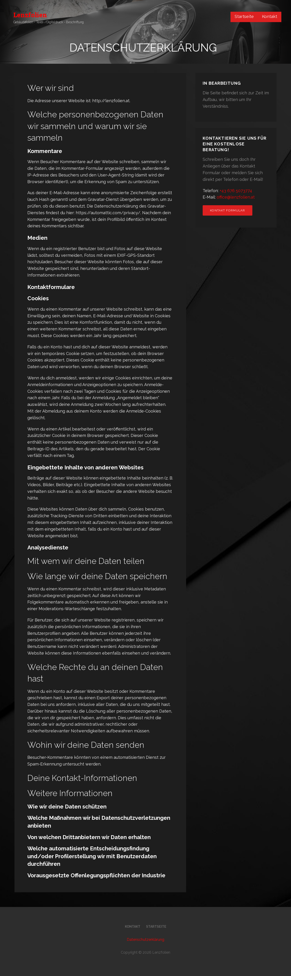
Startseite (244, 16)
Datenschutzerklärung (145, 939)
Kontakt (269, 16)
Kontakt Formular (227, 210)
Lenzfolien (30, 15)
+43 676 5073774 (236, 190)
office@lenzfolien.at (236, 197)
